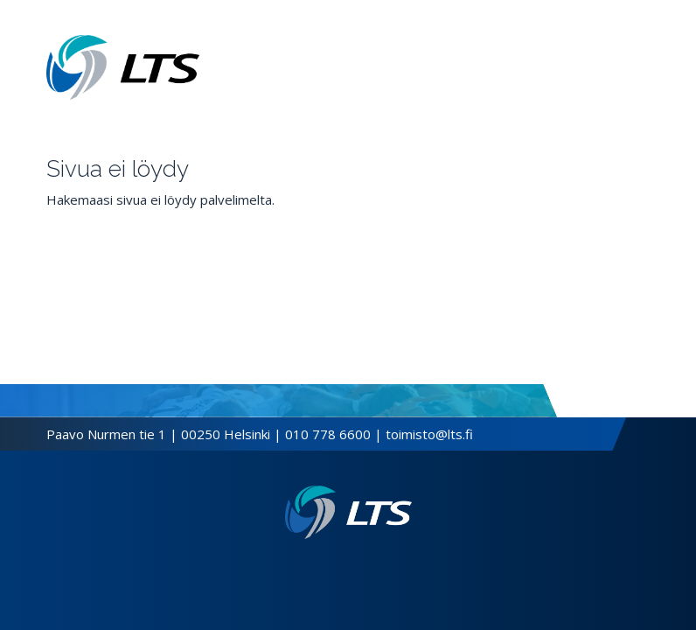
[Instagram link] (355, 567)
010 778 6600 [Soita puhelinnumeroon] (328, 434)
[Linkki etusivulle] (348, 512)
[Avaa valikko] (644, 67)
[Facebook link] (327, 567)
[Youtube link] (369, 567)
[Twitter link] (341, 567)
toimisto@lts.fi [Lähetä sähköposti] (429, 434)
